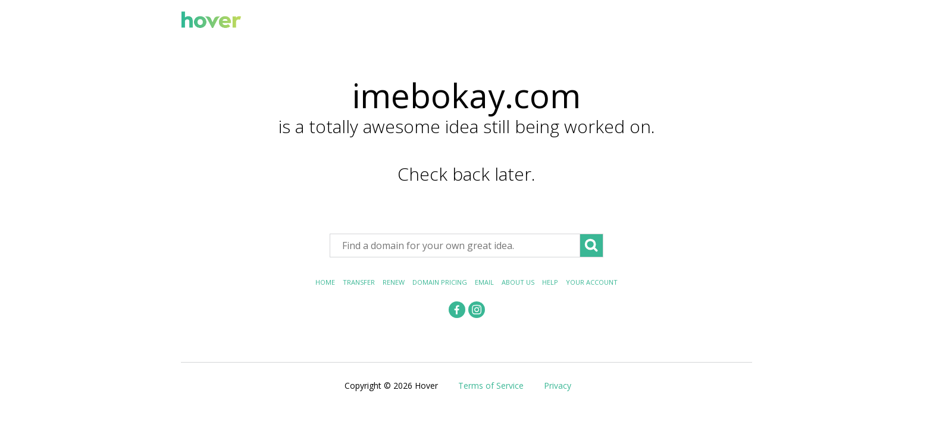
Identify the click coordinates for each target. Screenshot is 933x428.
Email (484, 282)
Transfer (359, 282)
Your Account (592, 282)
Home (325, 282)
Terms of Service (491, 385)
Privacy (557, 385)
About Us (518, 282)
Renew (394, 282)
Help (550, 282)
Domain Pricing (439, 282)
